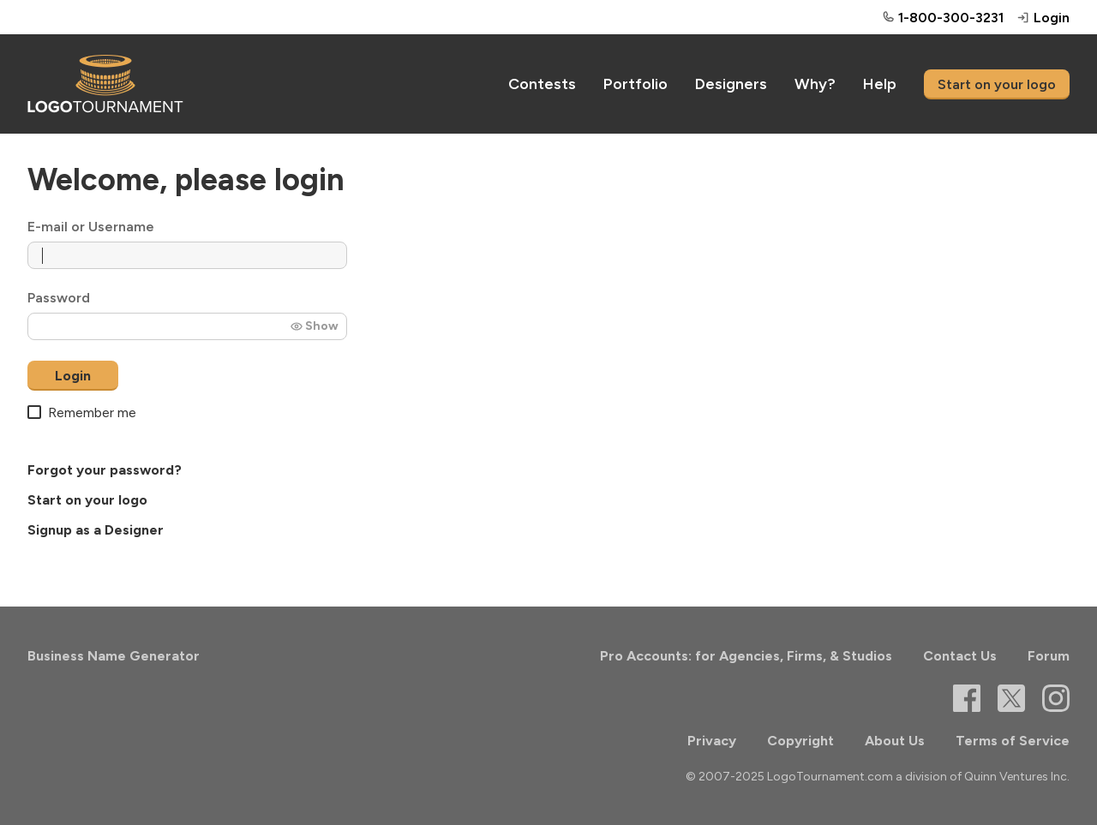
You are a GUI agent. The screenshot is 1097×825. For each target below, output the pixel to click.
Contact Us (960, 656)
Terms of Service (1013, 740)
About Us (895, 740)
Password (58, 298)
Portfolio (635, 84)
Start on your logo (997, 84)
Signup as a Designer (95, 530)
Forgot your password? (104, 470)
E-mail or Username (90, 226)
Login (73, 376)
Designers (731, 84)
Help (879, 84)
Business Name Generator (113, 656)
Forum (1049, 656)
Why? (815, 84)
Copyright (800, 740)
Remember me (81, 412)
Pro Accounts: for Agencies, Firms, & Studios (746, 656)
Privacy (711, 740)
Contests (542, 84)
